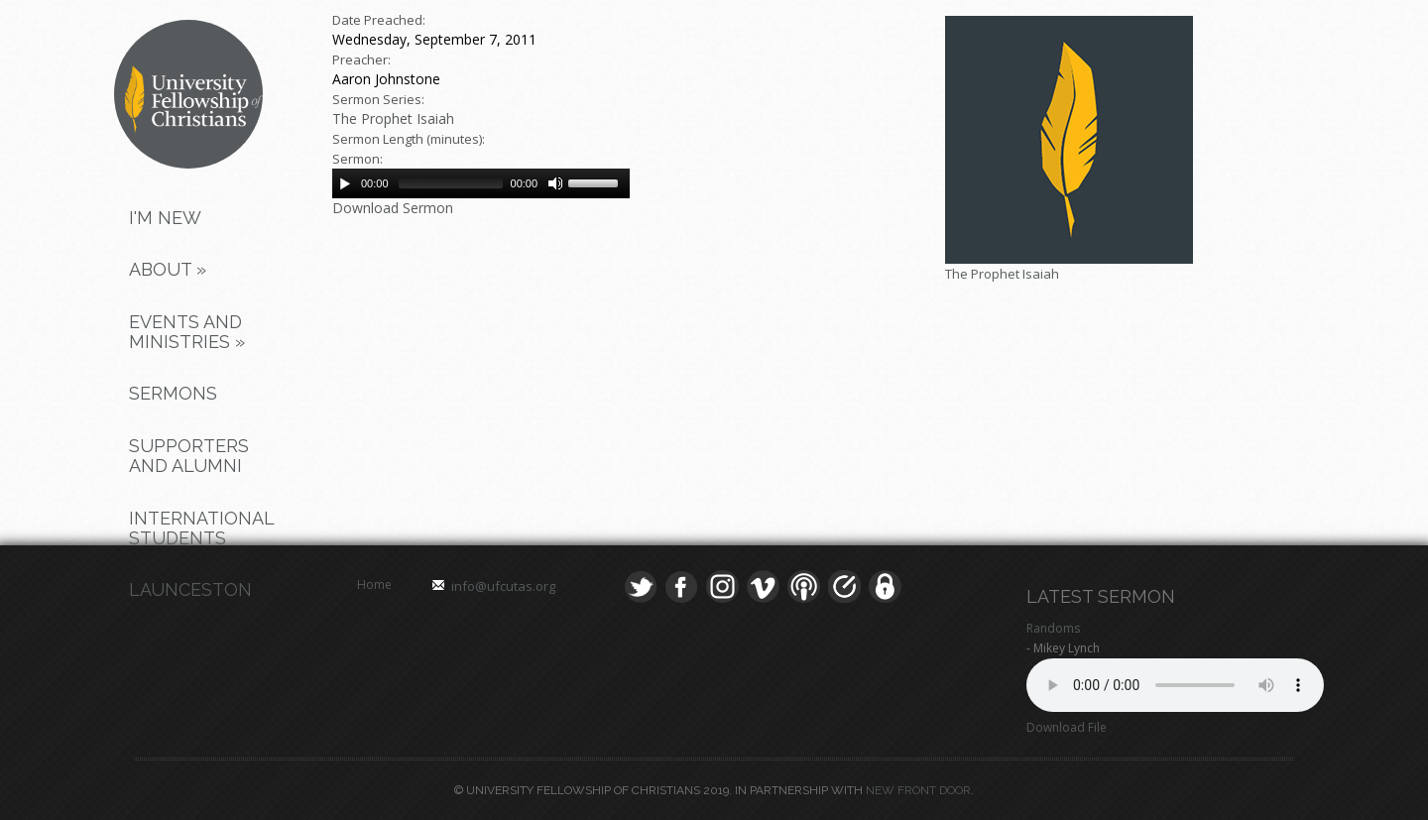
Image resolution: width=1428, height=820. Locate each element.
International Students (198, 528)
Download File (1066, 727)
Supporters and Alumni (189, 455)
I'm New (165, 217)
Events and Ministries (187, 331)
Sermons (173, 393)
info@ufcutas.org (503, 586)
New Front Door (918, 790)
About (167, 269)
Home (374, 584)
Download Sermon (392, 207)
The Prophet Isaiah (393, 118)
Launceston (190, 589)
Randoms (1053, 628)
